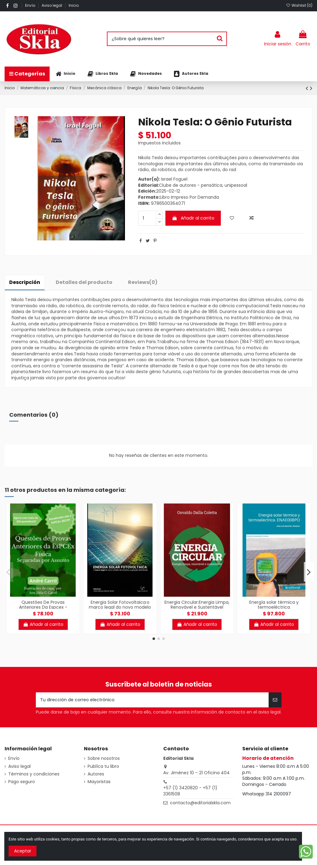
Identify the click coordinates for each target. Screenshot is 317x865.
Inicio (74, 5)
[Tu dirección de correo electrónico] (152, 699)
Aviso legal (52, 5)
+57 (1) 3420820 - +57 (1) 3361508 (190, 791)
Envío (30, 5)
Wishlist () (299, 5)
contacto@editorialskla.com (200, 803)
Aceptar (22, 851)
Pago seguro (21, 782)
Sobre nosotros (104, 758)
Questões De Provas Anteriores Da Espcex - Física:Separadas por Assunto (43, 607)
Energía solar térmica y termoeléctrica (274, 604)
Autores (96, 774)
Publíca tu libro (103, 766)
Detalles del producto (84, 282)
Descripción (24, 282)
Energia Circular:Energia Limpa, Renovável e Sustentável (196, 604)
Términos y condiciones (33, 774)
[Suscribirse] (275, 699)
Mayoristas (99, 782)
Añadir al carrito (193, 218)
